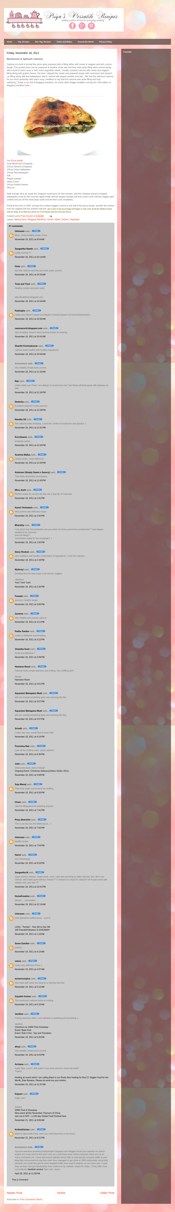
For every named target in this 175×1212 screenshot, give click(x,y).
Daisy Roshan (22, 552)
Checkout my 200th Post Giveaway (31, 1027)
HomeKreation (22, 896)
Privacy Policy (105, 42)
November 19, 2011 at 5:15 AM (29, 1004)
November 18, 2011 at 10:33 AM (30, 274)
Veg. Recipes (23, 42)
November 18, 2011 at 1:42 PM (29, 516)
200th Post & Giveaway (26, 1110)
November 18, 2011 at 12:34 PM (30, 463)
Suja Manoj (20, 784)
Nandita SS (20, 419)
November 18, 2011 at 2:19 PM (29, 560)
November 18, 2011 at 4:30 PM (29, 754)
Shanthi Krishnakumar (26, 346)
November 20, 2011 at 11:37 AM (30, 1084)
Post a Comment (20, 1180)
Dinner (50, 219)
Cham (18, 802)
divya (17, 1047)
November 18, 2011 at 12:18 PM (30, 392)
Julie (17, 764)
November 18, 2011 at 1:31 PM (29, 498)
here (27, 85)
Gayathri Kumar (23, 996)
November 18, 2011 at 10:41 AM (30, 336)
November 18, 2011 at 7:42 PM (29, 828)
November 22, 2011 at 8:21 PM (29, 1138)
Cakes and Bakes (64, 42)
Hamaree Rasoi (22, 667)
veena (18, 961)
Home (9, 42)
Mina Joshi (20, 490)
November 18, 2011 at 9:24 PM (29, 863)
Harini (18, 855)
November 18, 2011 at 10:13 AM (30, 257)
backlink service (35, 1169)
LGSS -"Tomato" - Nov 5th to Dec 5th (32, 927)
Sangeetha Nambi (24, 249)
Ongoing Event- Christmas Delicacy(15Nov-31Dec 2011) (42, 771)
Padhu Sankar (22, 631)
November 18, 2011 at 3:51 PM (29, 684)
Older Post (107, 1193)
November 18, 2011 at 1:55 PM (29, 542)
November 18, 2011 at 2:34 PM (29, 587)
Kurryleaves (21, 437)
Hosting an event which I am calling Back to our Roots (41, 1077)
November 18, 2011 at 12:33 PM (30, 445)
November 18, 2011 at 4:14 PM (29, 737)
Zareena (19, 614)
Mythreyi (19, 569)
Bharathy (19, 525)
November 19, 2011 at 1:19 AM (29, 934)
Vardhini (19, 1014)
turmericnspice (22, 979)
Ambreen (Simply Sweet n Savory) (32, 472)
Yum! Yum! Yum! (23, 582)
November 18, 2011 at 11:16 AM (30, 372)
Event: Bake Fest (23, 1030)
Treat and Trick (22, 284)
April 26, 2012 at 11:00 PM (27, 1173)
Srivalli (18, 728)
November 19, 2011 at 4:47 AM (29, 969)
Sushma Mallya (22, 455)
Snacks (65, 219)
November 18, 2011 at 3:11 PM (29, 622)
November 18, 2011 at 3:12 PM (29, 639)
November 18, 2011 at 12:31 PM (30, 427)
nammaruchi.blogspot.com (28, 328)
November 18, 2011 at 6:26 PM (29, 792)
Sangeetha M (21, 872)
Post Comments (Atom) (31, 1199)
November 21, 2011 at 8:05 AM (29, 1120)
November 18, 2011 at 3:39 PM (29, 657)
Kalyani (18, 1094)
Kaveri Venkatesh (24, 507)
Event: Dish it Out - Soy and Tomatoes (33, 1033)
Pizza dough (17, 160)
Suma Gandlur (22, 943)
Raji (17, 381)
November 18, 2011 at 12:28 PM (30, 410)
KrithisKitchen (22, 1129)
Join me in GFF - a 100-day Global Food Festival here (40, 1116)
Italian (57, 219)
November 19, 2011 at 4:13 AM (29, 952)
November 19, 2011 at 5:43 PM (29, 1055)
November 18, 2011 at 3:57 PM (29, 701)
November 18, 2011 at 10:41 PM (30, 887)
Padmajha (20, 311)
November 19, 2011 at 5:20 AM (29, 1037)
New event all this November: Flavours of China (37, 1113)
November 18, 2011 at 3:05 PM (29, 604)
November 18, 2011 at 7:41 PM (29, 810)
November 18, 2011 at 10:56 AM (30, 354)
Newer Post (14, 1193)
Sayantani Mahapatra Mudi (28, 693)
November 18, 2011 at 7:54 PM (29, 845)
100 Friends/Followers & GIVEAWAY (32, 930)
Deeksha (19, 402)
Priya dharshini (22, 820)
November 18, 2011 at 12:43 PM (30, 480)
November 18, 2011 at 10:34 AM (30, 301)
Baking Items (20, 219)
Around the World (86, 42)
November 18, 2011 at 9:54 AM (29, 239)
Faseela (19, 596)
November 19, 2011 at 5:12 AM (29, 987)
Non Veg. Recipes (43, 42)
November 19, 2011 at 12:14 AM (30, 904)
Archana (19, 1064)
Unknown (19, 231)
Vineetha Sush (22, 649)
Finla (17, 266)
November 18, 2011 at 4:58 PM (29, 775)
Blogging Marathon (37, 219)
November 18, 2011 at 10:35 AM (30, 319)
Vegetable (74, 219)
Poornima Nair (22, 746)
